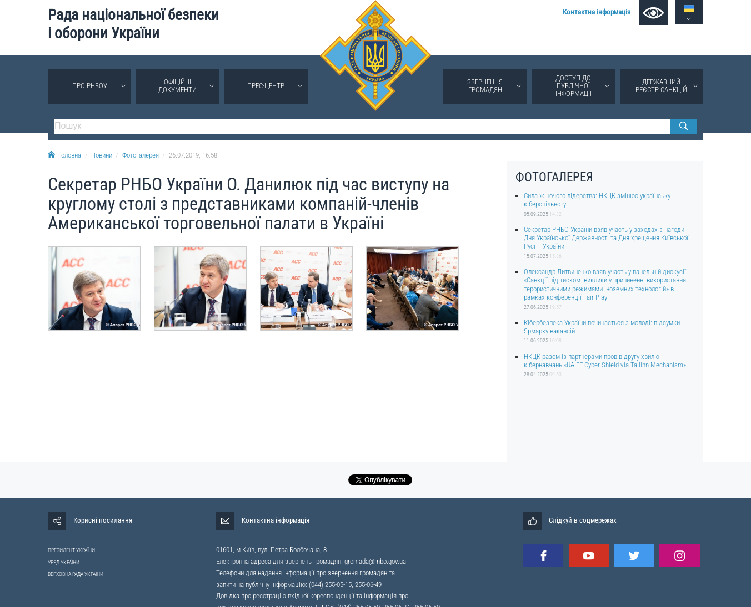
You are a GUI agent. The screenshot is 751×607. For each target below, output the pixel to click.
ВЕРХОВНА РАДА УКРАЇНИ (75, 574)
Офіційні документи (177, 86)
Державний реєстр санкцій (661, 86)
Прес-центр (265, 86)
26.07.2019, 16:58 (193, 155)
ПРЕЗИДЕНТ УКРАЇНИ (71, 550)
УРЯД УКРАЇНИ (63, 562)
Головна (64, 155)
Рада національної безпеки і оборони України (133, 24)
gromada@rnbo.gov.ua (375, 561)
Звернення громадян (485, 86)
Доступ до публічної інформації (573, 86)
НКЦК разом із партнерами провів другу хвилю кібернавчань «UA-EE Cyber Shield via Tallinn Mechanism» (605, 360)
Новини (101, 155)
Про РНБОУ (89, 86)
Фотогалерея (140, 155)
